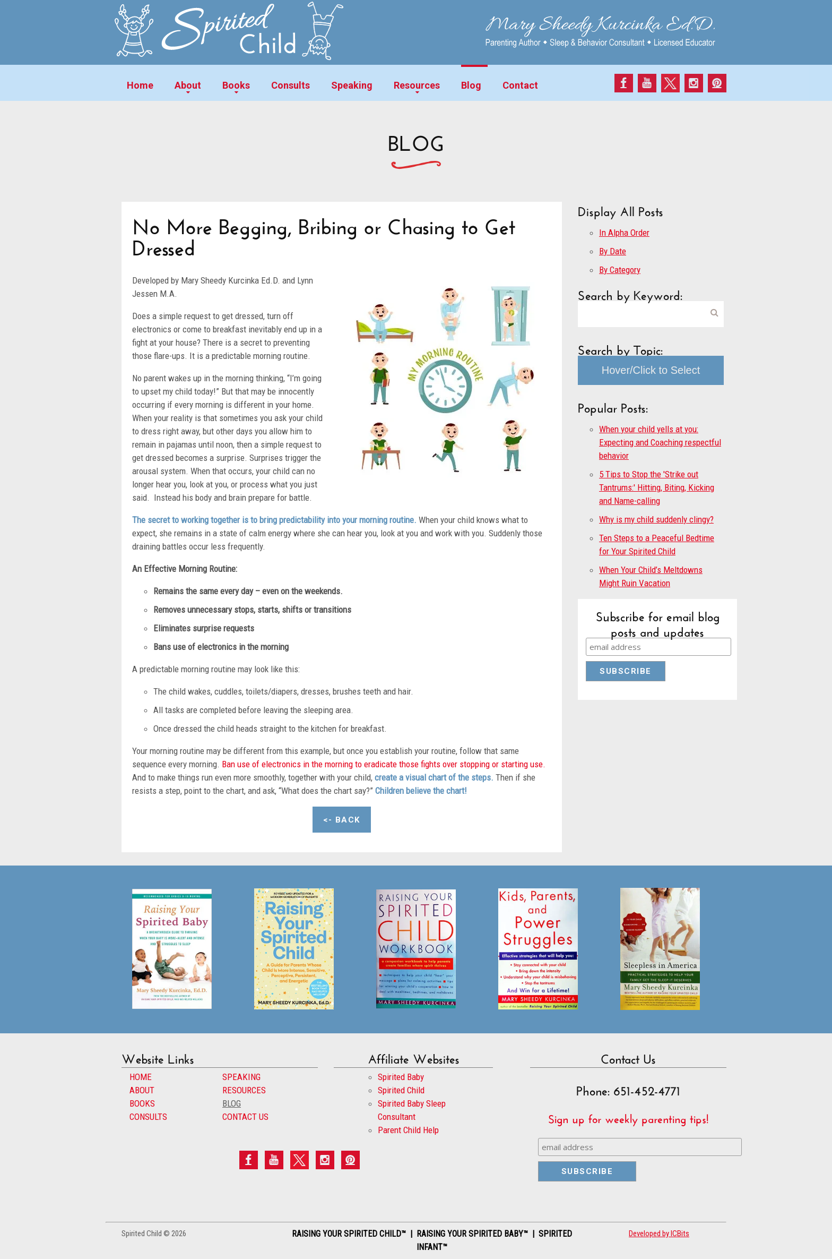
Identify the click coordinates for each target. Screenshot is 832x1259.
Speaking (351, 85)
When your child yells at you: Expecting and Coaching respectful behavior (660, 442)
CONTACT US (245, 1116)
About (188, 85)
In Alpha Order (624, 232)
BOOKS (142, 1103)
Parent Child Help (408, 1130)
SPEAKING (241, 1077)
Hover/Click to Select (651, 370)
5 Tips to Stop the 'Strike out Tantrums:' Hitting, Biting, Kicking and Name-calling (656, 487)
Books (236, 85)
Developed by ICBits (659, 1233)
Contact (520, 85)
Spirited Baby (401, 1077)
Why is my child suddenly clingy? (656, 519)
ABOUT (141, 1090)
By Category (619, 269)
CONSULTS (148, 1116)
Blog (471, 85)
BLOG (231, 1103)
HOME (140, 1077)
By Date (612, 251)
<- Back (341, 820)
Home (140, 85)
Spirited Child (401, 1090)
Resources (417, 85)
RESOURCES (244, 1090)
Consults (290, 85)
